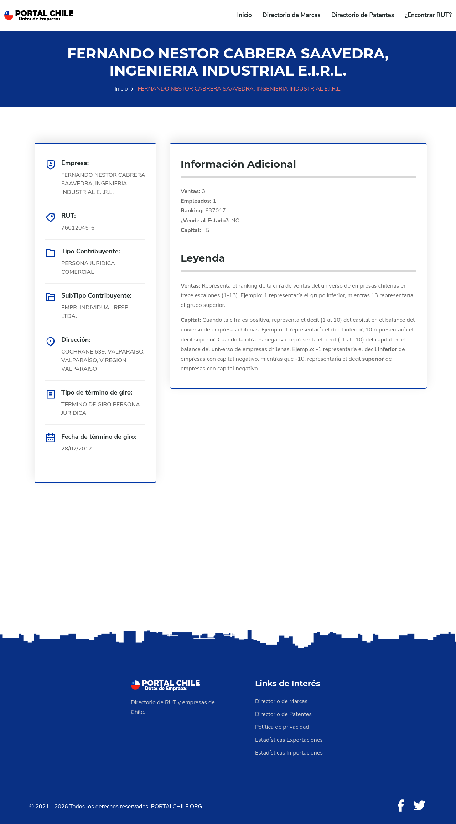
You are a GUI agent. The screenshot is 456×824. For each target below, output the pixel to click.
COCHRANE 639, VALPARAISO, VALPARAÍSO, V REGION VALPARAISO (103, 360)
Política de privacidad (282, 727)
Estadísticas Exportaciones (289, 740)
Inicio (244, 15)
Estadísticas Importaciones (289, 753)
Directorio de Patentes (362, 15)
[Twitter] (420, 806)
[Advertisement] (228, 572)
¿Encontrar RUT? (428, 15)
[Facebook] (400, 806)
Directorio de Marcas (292, 15)
